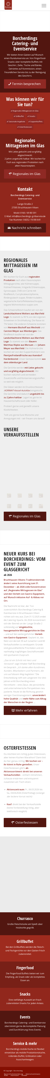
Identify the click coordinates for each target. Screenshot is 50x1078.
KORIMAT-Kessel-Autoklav (17, 390)
